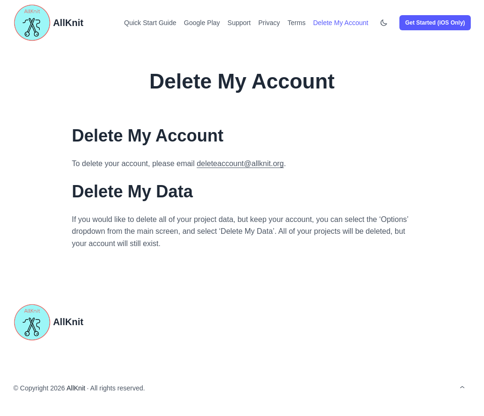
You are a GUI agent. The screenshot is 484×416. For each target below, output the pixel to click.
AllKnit (68, 23)
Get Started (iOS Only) (435, 22)
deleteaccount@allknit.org (240, 163)
